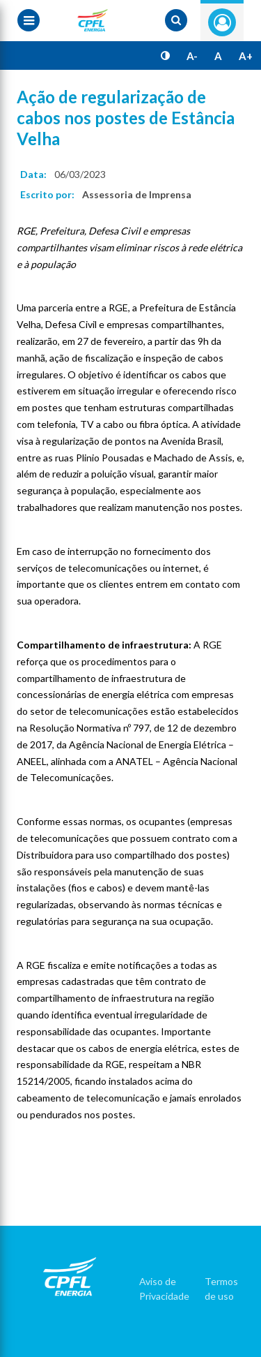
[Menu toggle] (28, 20)
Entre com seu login (222, 22)
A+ (246, 56)
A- (192, 56)
